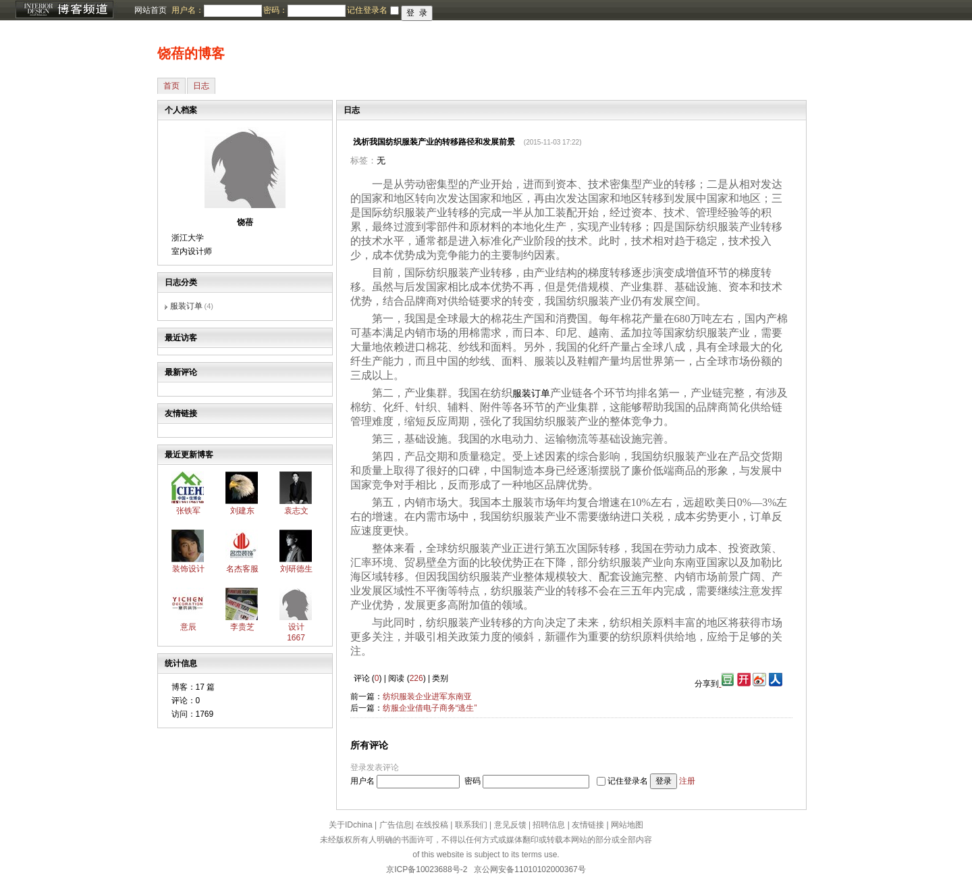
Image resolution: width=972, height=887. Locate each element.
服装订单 (186, 306)
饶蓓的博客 (191, 53)
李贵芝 (242, 627)
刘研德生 (296, 569)
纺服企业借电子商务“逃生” (430, 708)
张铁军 (188, 510)
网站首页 (150, 10)
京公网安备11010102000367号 (529, 869)
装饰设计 (188, 569)
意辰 (188, 627)
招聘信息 (549, 825)
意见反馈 (510, 825)
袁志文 (296, 510)
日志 (201, 86)
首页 (171, 86)
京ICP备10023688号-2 (426, 869)
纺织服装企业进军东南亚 (427, 696)
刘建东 (242, 510)
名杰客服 (242, 569)
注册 (687, 781)
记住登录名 (628, 781)
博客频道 (64, 10)
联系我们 (471, 825)
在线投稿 (432, 825)
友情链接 (588, 825)
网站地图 (627, 825)
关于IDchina (351, 825)
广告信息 (395, 825)
